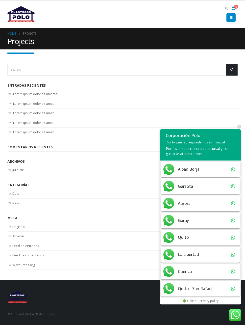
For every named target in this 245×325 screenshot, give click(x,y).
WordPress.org (23, 265)
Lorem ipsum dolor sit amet (33, 103)
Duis (15, 193)
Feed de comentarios (28, 255)
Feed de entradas (25, 246)
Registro (18, 226)
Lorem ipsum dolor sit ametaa (35, 94)
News (16, 203)
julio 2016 (19, 170)
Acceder (18, 236)
